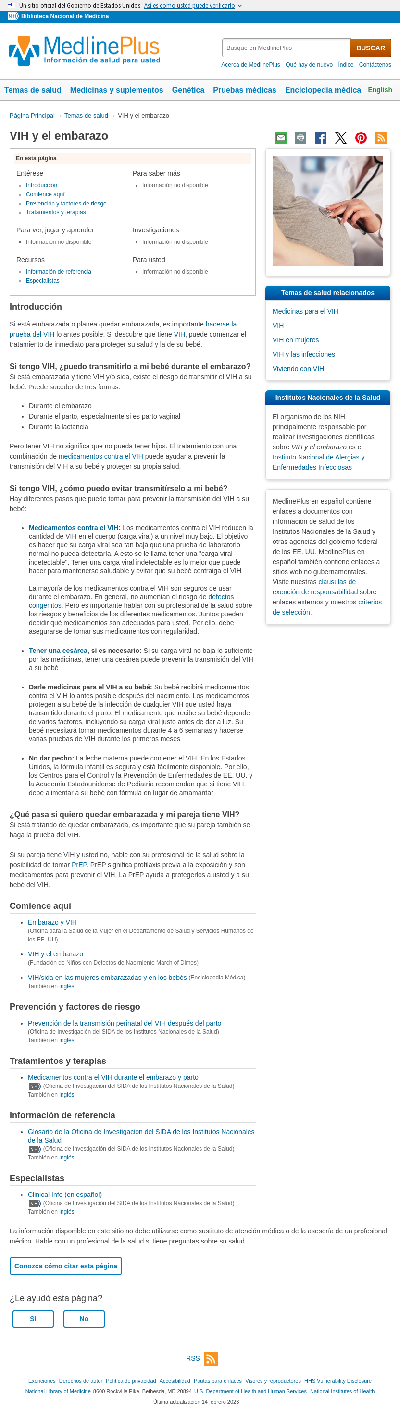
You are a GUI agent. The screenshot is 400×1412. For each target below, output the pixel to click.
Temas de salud (33, 90)
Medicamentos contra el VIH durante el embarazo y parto (113, 1077)
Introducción (41, 185)
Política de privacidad (131, 1381)
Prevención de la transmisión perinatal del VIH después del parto (124, 1023)
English (380, 90)
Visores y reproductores (273, 1381)
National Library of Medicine (58, 1391)
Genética (188, 90)
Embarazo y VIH (52, 922)
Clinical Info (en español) (65, 1194)
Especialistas (43, 281)
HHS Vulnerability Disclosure (338, 1381)
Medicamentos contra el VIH (74, 527)
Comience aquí (45, 194)
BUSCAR (370, 48)
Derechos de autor (80, 1381)
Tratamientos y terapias (56, 212)
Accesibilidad (175, 1381)
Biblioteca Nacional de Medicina (65, 16)
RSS (202, 1359)
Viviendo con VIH (298, 369)
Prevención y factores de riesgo (66, 203)
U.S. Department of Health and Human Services (250, 1391)
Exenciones (42, 1381)
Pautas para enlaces (218, 1381)
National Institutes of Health (342, 1391)
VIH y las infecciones (304, 354)
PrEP (79, 865)
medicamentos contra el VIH (101, 456)
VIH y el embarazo (55, 954)
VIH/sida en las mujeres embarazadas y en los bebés (107, 977)
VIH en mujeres (296, 340)
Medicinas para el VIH (305, 311)
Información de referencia (58, 271)
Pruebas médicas (244, 90)
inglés (66, 986)
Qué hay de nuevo (309, 64)
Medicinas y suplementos (116, 90)
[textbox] (286, 47)
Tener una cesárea (58, 650)
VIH (179, 334)
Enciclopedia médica (323, 90)
